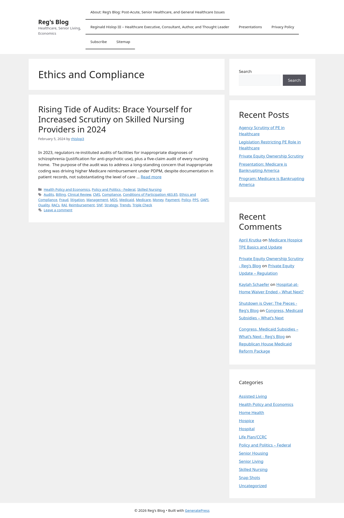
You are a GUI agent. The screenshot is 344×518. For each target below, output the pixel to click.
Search (245, 71)
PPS (196, 199)
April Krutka (250, 240)
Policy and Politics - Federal (113, 189)
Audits (49, 194)
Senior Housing (253, 453)
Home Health (251, 412)
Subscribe (98, 41)
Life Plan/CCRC (253, 437)
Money (158, 199)
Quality (44, 205)
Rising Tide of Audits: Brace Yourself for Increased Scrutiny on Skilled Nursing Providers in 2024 (115, 119)
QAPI (204, 199)
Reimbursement (82, 205)
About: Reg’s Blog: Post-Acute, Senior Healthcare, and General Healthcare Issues (157, 12)
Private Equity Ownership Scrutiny (271, 156)
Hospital (247, 428)
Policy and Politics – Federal (265, 445)
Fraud (63, 199)
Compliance (111, 194)
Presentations (250, 26)
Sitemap (123, 41)
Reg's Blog (53, 22)
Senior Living (251, 461)
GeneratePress (197, 510)
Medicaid (126, 199)
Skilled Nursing (149, 189)
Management (97, 199)
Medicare (143, 199)
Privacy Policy (282, 26)
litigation (77, 199)
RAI (64, 205)
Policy (186, 199)
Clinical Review (79, 194)
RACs (55, 205)
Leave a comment (58, 210)
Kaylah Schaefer (254, 284)
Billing (61, 194)
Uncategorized (253, 485)
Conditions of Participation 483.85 (150, 194)
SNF (100, 205)
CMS (96, 194)
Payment (172, 199)
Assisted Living (253, 396)
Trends (125, 205)
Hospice (246, 420)
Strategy (111, 205)
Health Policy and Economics (67, 189)
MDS (114, 199)
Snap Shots (249, 477)
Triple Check (142, 205)
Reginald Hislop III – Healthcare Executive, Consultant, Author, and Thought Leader (159, 26)
